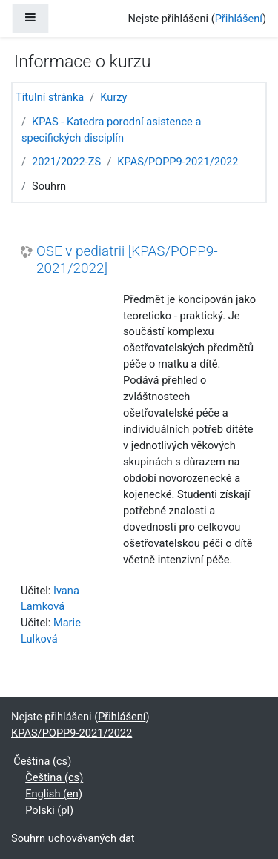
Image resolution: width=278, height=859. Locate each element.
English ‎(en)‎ (53, 793)
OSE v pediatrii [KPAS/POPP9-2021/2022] (127, 259)
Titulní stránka (50, 97)
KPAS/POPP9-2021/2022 (177, 161)
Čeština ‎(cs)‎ (42, 761)
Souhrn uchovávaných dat (73, 838)
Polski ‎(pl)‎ (49, 810)
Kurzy (113, 97)
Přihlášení (238, 18)
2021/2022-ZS (66, 161)
